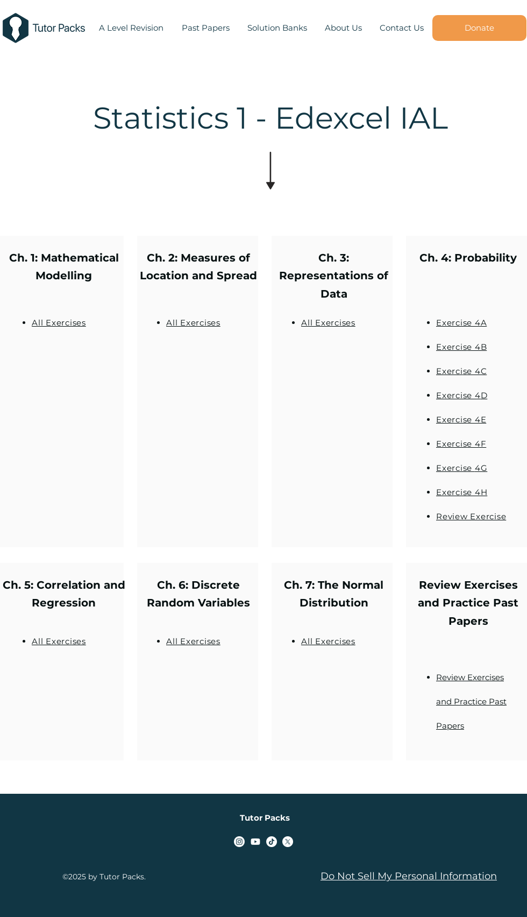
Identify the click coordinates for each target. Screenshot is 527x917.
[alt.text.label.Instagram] (239, 841)
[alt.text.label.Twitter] (287, 841)
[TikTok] (271, 841)
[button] (205, 28)
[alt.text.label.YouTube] (255, 841)
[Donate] (479, 28)
